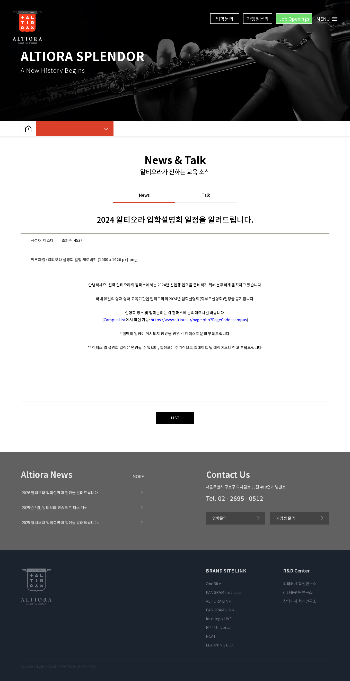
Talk (206, 195)
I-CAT (211, 636)
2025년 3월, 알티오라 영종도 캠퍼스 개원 (55, 507)
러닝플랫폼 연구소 (298, 592)
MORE (138, 476)
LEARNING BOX (220, 644)
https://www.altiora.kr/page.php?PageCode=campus (199, 319)
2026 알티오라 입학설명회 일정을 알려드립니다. (60, 492)
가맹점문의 (258, 18)
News (144, 195)
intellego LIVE (219, 618)
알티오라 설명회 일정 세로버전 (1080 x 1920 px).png (92, 259)
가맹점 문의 (285, 518)
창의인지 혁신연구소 (299, 601)
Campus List (115, 319)
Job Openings (294, 18)
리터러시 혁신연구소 (299, 583)
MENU (327, 18)
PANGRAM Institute (224, 592)
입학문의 (224, 18)
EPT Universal (219, 627)
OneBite (213, 583)
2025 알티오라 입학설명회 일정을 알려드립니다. (60, 522)
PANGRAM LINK (220, 609)
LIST (175, 417)
